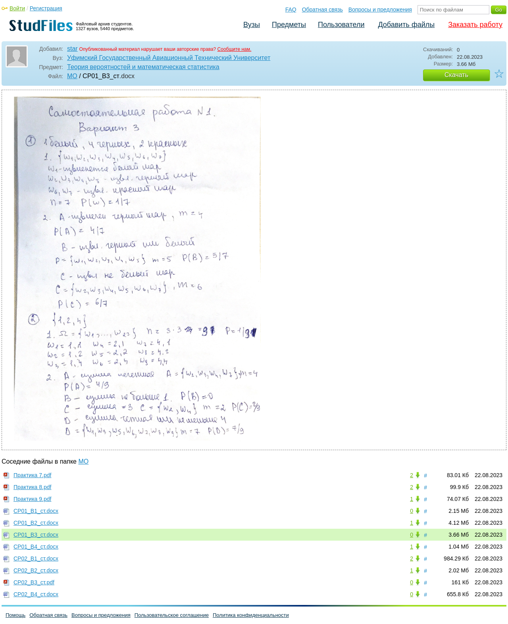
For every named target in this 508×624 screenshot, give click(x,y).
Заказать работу (475, 25)
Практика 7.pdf (32, 475)
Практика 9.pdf (32, 499)
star (72, 48)
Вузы (251, 25)
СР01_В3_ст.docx (35, 535)
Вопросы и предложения (380, 9)
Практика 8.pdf (32, 487)
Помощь (15, 615)
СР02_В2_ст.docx (35, 570)
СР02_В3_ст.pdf (33, 582)
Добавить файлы (406, 25)
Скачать (456, 74)
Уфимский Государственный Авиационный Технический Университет (168, 57)
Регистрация (46, 8)
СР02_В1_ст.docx (35, 558)
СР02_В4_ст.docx (35, 594)
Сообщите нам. (234, 49)
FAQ (290, 9)
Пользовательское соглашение (172, 615)
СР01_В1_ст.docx (35, 511)
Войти (17, 8)
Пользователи (341, 25)
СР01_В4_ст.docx (35, 546)
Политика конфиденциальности (251, 615)
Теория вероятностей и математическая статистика (143, 67)
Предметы (289, 25)
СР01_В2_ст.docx (35, 523)
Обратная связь (322, 9)
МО (72, 76)
